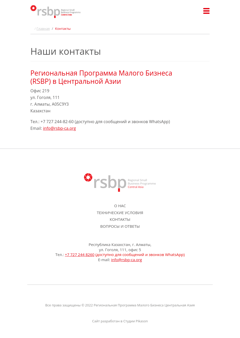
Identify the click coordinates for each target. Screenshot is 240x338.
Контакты (120, 219)
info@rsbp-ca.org (59, 128)
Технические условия (120, 212)
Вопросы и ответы (120, 226)
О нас (120, 205)
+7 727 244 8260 (80, 254)
